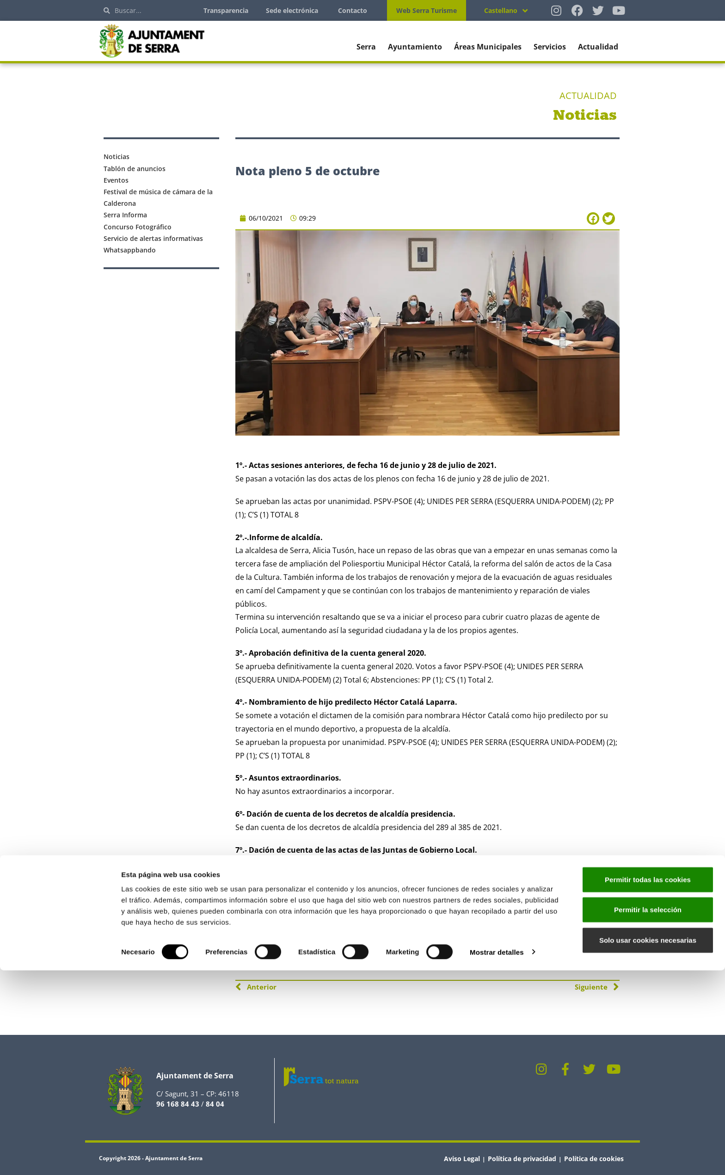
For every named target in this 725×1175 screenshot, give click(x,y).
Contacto (352, 10)
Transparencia (225, 10)
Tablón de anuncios (135, 168)
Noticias (116, 156)
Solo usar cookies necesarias (647, 1145)
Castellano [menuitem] (500, 10)
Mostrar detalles (497, 1157)
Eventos (116, 180)
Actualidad (598, 47)
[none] (506, 10)
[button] (593, 218)
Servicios (550, 47)
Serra (366, 47)
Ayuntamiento (415, 47)
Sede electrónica (292, 10)
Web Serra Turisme (426, 10)
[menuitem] (506, 10)
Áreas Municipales (488, 47)
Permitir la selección (648, 1115)
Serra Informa (125, 214)
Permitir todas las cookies (648, 1084)
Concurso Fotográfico (138, 226)
